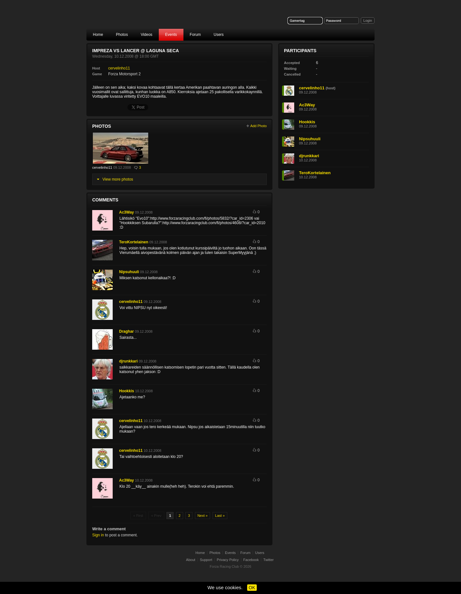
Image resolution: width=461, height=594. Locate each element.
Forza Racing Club (136, 18)
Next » (203, 515)
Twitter (268, 560)
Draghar (126, 331)
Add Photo (258, 126)
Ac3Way (126, 212)
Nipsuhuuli (129, 272)
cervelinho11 (119, 68)
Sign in (98, 535)
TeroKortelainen (133, 242)
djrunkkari (128, 361)
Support (206, 560)
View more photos (117, 179)
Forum (195, 34)
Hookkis (126, 391)
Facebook (251, 560)
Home (98, 34)
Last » (220, 515)
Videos (146, 34)
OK (252, 587)
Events (171, 34)
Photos (122, 34)
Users (218, 34)
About (190, 560)
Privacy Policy (228, 560)
